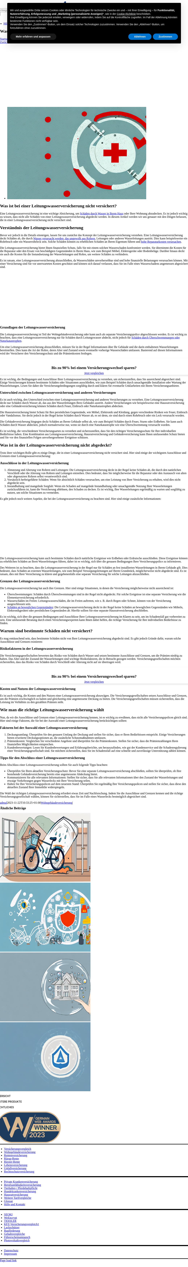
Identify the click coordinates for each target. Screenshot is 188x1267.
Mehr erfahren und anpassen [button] (33, 36)
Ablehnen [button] (140, 36)
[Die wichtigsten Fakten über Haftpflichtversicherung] (45, 880)
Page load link (8, 1260)
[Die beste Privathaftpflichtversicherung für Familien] (45, 1090)
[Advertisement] (94, 71)
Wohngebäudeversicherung (56, 802)
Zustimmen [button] (165, 36)
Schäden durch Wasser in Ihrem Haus (101, 213)
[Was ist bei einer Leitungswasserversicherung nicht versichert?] (76, 198)
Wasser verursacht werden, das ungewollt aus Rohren (64, 238)
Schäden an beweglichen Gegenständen (30, 607)
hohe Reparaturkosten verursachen (161, 241)
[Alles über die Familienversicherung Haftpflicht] (45, 950)
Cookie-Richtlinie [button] (126, 13)
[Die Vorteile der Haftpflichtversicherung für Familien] (45, 1020)
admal (3, 802)
